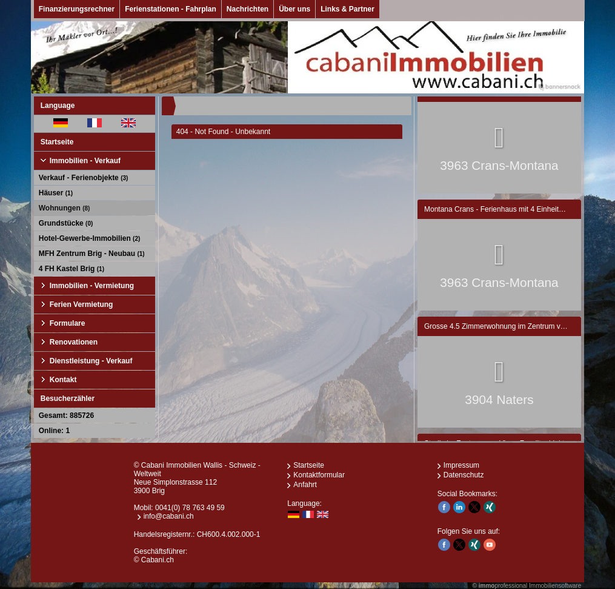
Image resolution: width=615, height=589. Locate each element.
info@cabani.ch (169, 516)
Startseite (57, 142)
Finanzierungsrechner (77, 9)
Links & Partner (347, 9)
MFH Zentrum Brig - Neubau (92, 253)
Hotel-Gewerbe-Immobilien (90, 238)
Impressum (461, 465)
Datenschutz (464, 475)
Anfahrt (305, 484)
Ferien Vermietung (81, 304)
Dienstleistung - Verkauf (91, 361)
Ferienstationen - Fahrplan (170, 9)
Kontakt (63, 379)
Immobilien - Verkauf (85, 161)
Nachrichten (247, 9)
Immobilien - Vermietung (92, 285)
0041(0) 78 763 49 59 (190, 507)
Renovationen (74, 342)
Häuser (56, 193)
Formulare (67, 323)
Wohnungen (64, 208)
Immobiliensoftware (555, 585)
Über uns (294, 9)
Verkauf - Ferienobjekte (83, 177)
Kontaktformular (319, 475)
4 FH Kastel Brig (71, 268)
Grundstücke (66, 223)
